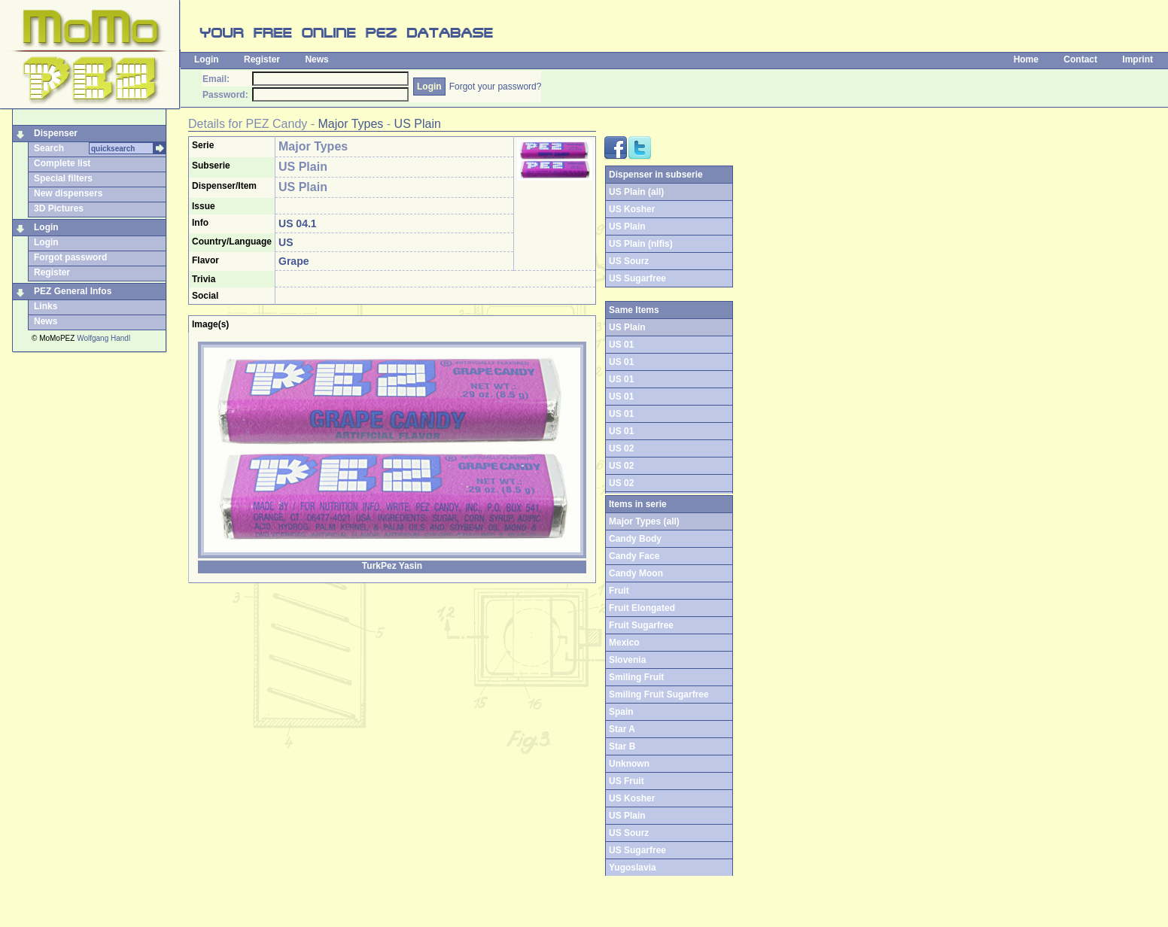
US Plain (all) (636, 192)
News (316, 59)
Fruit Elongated (642, 608)
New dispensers (68, 193)
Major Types (351, 123)
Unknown (629, 763)
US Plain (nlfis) (641, 244)
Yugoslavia (632, 867)
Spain (621, 712)
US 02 (621, 448)
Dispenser (56, 133)
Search (49, 148)
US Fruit (626, 781)
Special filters (63, 178)
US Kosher (632, 209)
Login (206, 59)
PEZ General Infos (72, 291)
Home (1026, 59)
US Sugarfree (637, 278)
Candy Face (634, 556)
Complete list (62, 163)
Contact (1080, 59)
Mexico (624, 642)
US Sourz (629, 261)
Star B (622, 746)
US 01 (621, 344)
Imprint (1137, 59)
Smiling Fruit (636, 677)
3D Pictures (59, 208)
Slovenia (627, 660)
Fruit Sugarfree (641, 625)
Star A (622, 729)
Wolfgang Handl (103, 338)
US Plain (417, 123)
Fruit (619, 590)
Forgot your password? (495, 86)
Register (262, 59)
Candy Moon (636, 573)
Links (45, 306)
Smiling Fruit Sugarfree (659, 694)
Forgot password (70, 257)
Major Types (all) (644, 521)
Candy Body (635, 538)
